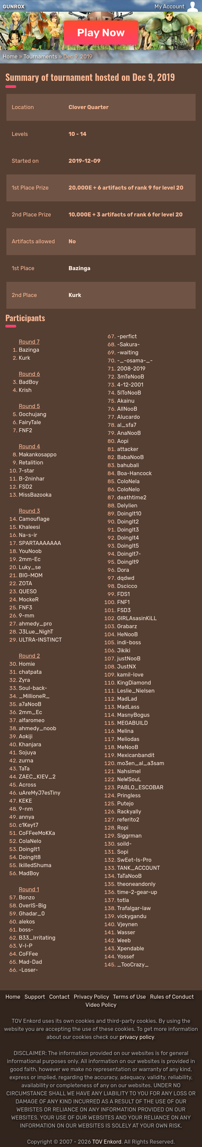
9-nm (26, 809)
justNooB (129, 658)
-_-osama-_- (135, 360)
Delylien (127, 505)
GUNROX (14, 7)
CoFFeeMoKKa (37, 833)
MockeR (29, 599)
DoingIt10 (129, 513)
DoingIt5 (128, 546)
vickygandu (132, 916)
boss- (26, 930)
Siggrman (129, 836)
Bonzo (27, 897)
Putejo (125, 803)
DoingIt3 (128, 530)
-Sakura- (128, 344)
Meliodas (128, 739)
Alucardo (128, 417)
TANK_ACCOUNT (138, 868)
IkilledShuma (35, 865)
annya (26, 817)
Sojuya (27, 752)
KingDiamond (134, 683)
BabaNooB (130, 457)
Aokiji (26, 736)
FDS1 (123, 594)
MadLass (128, 707)
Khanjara (30, 744)
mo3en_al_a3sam (140, 763)
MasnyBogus (133, 715)
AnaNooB (129, 433)
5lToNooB (129, 393)
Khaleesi (29, 527)
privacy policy (137, 1037)
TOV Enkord (106, 1142)
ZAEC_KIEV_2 (37, 777)
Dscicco (127, 586)
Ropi (123, 828)
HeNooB (127, 634)
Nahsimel (129, 771)
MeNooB (127, 747)
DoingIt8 (30, 857)
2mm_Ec (30, 712)
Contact (59, 997)
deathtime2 (132, 497)
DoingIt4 (128, 538)
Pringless (129, 795)
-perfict (127, 336)
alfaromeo (32, 720)
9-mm (26, 615)
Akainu (126, 401)
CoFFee (28, 954)
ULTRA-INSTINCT (40, 640)
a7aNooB (30, 704)
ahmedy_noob (37, 728)
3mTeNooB (130, 376)
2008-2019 (131, 368)
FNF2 (25, 430)
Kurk (75, 295)
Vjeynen (127, 924)
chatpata (30, 672)
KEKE (25, 801)
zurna (26, 760)
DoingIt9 (128, 562)
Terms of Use (129, 997)
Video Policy (100, 1005)
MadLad (127, 699)
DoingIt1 (29, 849)
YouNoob (30, 551)
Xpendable (130, 948)
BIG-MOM (31, 575)
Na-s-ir (28, 535)
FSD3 (124, 610)
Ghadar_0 (32, 913)
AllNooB (127, 409)
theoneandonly (136, 884)
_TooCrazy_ (133, 964)
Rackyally (129, 811)
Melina (125, 731)
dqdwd (126, 578)
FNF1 (123, 602)
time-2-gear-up (137, 892)
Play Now (101, 32)
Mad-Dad (30, 962)
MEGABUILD (132, 723)
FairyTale (30, 422)
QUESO (28, 591)
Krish (25, 390)
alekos (27, 921)
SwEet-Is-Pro (134, 860)
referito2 (128, 819)
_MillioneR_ (34, 696)
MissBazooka (35, 495)
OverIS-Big (32, 905)
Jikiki (123, 650)
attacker (127, 449)
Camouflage (34, 519)
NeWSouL (129, 779)
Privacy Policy (91, 997)
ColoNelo (128, 489)
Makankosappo (37, 454)
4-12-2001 (130, 385)
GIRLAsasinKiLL (137, 618)
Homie (27, 664)
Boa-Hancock (134, 473)
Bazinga (79, 268)
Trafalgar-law (134, 908)
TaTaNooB (129, 876)
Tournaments (40, 56)
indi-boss (129, 642)
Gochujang (32, 414)
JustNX (126, 666)
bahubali (128, 465)
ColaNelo (30, 841)
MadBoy (29, 873)
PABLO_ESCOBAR (140, 787)
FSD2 (25, 487)
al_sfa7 (126, 425)
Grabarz (127, 626)
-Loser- (28, 970)
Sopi (122, 852)
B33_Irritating (37, 938)
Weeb (124, 940)
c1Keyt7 (28, 825)
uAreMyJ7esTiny (39, 793)
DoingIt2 (128, 521)
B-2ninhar (32, 479)
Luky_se (30, 567)
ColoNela (128, 481)
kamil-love (130, 674)
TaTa (24, 768)
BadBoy (28, 382)
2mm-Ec (30, 559)
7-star (26, 470)
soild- (124, 844)
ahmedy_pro (35, 623)
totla (123, 900)
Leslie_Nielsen (136, 691)
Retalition (31, 462)
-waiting (127, 352)
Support (35, 997)
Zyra (24, 680)
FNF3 (25, 607)
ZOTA (25, 583)
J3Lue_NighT (36, 632)
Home (10, 56)
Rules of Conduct (172, 997)
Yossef (125, 956)
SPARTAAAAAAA (40, 543)
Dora (123, 570)
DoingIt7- (129, 554)
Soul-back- (33, 688)
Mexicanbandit (136, 755)
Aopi (123, 441)
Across (27, 785)
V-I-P (25, 946)
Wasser (126, 932)
